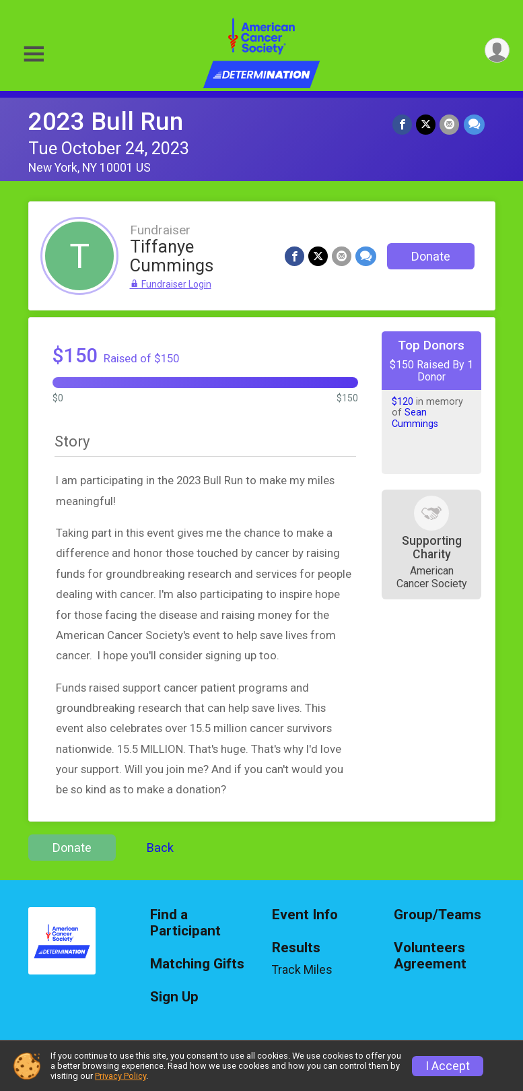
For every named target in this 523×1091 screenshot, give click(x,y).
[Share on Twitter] (426, 124)
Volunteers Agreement (430, 956)
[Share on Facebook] (403, 124)
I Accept (447, 1066)
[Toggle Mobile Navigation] (33, 54)
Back (160, 847)
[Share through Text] (474, 124)
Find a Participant (185, 923)
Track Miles (302, 970)
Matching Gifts (197, 964)
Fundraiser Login (170, 284)
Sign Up (174, 997)
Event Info (305, 915)
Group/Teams (437, 915)
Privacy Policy (120, 1076)
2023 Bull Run (105, 121)
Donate (430, 256)
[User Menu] (497, 50)
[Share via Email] (450, 124)
